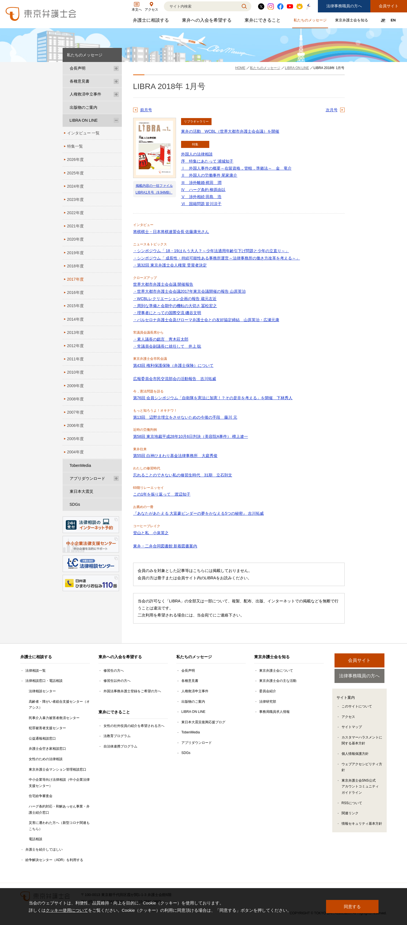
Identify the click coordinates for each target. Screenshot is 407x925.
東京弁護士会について (276, 671)
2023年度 (75, 199)
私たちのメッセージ (311, 21)
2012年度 (75, 345)
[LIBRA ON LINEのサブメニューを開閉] (116, 120)
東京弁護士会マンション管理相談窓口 (57, 769)
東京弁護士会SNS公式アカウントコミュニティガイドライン (360, 787)
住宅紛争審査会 (40, 796)
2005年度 (75, 438)
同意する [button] (352, 906)
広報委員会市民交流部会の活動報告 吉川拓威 (174, 378)
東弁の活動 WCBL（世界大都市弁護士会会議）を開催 (230, 131)
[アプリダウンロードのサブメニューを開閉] (116, 478)
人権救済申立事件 (85, 94)
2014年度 (75, 319)
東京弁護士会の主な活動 (277, 681)
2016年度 (75, 292)
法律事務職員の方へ (344, 6)
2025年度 (75, 173)
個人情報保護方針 (355, 754)
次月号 (332, 110)
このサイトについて (357, 707)
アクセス (348, 717)
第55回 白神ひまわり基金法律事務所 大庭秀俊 (175, 455)
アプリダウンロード (87, 478)
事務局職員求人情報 (274, 712)
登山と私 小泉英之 (151, 533)
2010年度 (75, 372)
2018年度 (75, 266)
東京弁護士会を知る (352, 21)
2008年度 (75, 399)
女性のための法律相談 (46, 759)
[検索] (200, 6)
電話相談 (35, 839)
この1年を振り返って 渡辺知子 (162, 494)
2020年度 (75, 239)
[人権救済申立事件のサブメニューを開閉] (116, 94)
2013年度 (75, 332)
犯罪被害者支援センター (47, 728)
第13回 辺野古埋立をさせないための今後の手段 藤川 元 (185, 417)
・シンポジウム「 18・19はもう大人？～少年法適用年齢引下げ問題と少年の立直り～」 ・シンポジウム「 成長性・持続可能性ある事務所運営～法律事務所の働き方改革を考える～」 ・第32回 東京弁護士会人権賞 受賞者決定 (216, 258)
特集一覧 (75, 146)
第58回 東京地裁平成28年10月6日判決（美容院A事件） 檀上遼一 (190, 436)
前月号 (146, 110)
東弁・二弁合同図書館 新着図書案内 (165, 546)
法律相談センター (42, 691)
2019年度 (75, 252)
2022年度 (75, 212)
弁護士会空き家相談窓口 (47, 749)
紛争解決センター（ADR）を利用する (54, 860)
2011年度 (75, 359)
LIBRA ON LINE (84, 120)
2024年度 (75, 186)
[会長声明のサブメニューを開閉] (116, 68)
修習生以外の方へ (117, 681)
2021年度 (75, 226)
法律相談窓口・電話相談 (44, 681)
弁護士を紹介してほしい (44, 849)
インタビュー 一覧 (83, 133)
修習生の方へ (114, 671)
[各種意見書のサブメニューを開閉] (116, 81)
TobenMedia (80, 465)
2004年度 (75, 452)
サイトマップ (352, 728)
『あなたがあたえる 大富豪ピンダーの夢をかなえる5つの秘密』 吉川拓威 (198, 513)
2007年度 (75, 412)
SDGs (75, 504)
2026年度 (75, 159)
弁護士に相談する (151, 21)
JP (383, 20)
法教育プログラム (117, 736)
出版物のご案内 (83, 107)
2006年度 (75, 425)
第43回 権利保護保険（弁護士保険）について (173, 365)
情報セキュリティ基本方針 (362, 824)
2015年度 (75, 305)
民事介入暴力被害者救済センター (54, 718)
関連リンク (350, 814)
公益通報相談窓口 (42, 738)
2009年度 (75, 385)
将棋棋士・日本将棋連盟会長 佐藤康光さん (171, 231)
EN (393, 20)
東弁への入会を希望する (207, 21)
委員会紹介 (267, 691)
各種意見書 (79, 81)
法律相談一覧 (35, 671)
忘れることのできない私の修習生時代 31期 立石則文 (182, 475)
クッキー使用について (67, 910)
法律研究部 (267, 702)
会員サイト (389, 6)
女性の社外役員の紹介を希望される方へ (134, 726)
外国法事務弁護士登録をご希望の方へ (132, 691)
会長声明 (77, 68)
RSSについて (352, 804)
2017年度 (75, 279)
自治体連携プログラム (120, 746)
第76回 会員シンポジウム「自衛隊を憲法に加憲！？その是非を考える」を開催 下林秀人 (212, 398)
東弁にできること (263, 21)
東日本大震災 (81, 491)
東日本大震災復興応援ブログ (203, 722)
